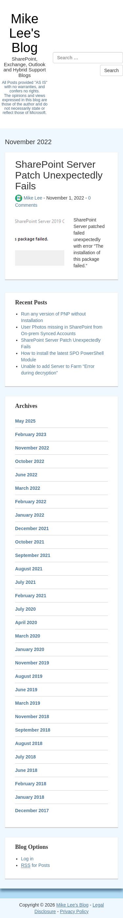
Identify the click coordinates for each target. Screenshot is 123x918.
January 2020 (29, 649)
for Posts (35, 865)
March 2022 (27, 488)
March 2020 (27, 636)
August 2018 (28, 743)
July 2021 (25, 582)
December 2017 (32, 810)
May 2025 (25, 421)
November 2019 (32, 662)
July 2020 (25, 609)
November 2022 (32, 447)
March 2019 (27, 703)
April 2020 (26, 622)
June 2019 (26, 689)
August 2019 (28, 676)
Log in (27, 858)
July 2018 (25, 756)
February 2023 (30, 434)
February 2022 (30, 501)
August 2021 (28, 568)
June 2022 (26, 474)
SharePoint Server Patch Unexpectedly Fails (59, 175)
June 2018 (26, 770)
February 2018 (30, 783)
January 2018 (29, 797)
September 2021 (32, 555)
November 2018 (32, 716)
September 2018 (32, 730)
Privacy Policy (74, 911)
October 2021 (29, 542)
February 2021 (30, 595)
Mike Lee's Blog (24, 33)
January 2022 (29, 515)
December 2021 (32, 528)
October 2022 (29, 461)
